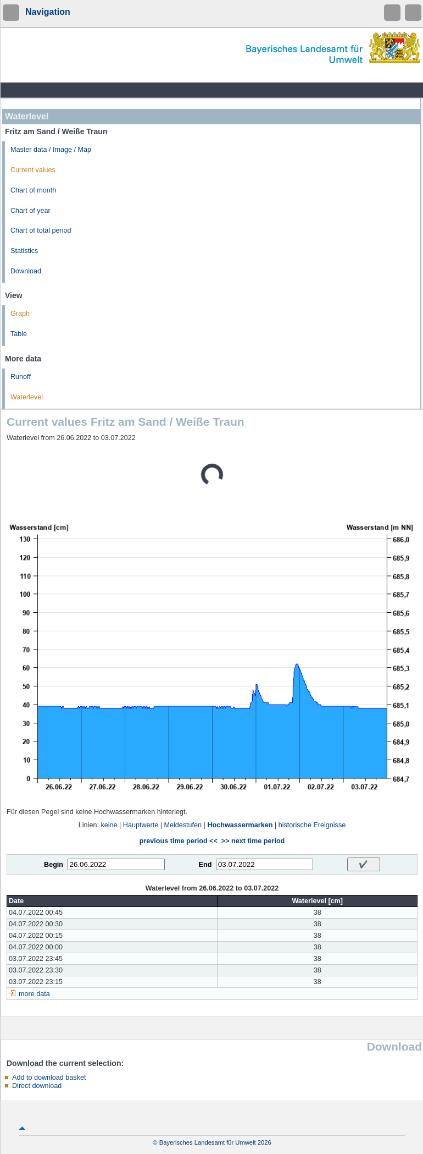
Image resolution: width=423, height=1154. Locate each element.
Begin (53, 865)
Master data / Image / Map (50, 149)
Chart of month (33, 190)
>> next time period (253, 841)
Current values (32, 170)
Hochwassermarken (239, 825)
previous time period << (179, 841)
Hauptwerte (140, 825)
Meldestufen (183, 825)
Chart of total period (40, 230)
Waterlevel (26, 397)
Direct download (37, 1086)
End (205, 865)
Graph (20, 313)
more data (34, 994)
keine (109, 825)
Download (25, 271)
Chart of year (30, 211)
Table (18, 334)
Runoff (20, 377)
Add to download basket (49, 1077)
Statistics (24, 251)
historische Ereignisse (312, 825)
